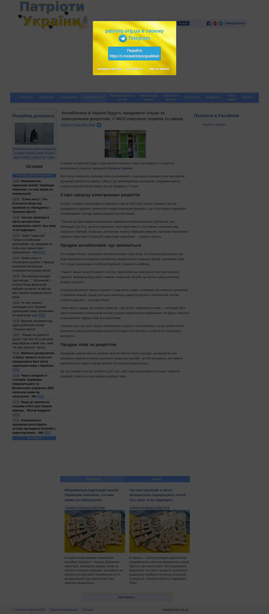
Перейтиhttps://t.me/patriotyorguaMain (134, 53)
